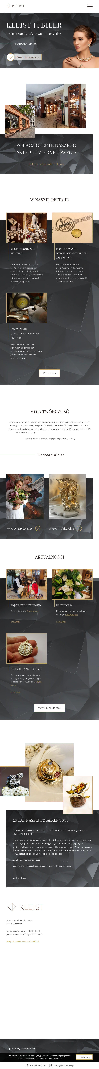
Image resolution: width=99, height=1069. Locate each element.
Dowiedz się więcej (25, 57)
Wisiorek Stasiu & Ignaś (26, 713)
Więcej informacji (55, 1059)
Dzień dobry (64, 644)
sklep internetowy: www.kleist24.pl (22, 942)
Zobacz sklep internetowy (46, 164)
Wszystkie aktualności (49, 708)
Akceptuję (84, 1057)
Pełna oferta (49, 373)
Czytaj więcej (33, 650)
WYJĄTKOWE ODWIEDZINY (26, 644)
